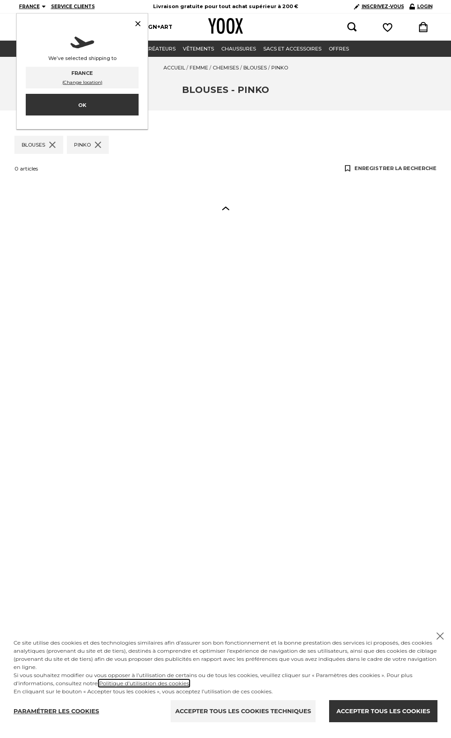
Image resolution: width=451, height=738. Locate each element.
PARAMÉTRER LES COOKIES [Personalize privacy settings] (56, 711)
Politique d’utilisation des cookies (144, 683)
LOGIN (420, 6)
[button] (225, 208)
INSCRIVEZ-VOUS (379, 6)
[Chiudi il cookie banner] (440, 636)
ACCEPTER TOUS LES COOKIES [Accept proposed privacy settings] (383, 711)
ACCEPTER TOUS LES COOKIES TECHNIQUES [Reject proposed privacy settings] (243, 711)
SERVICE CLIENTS (73, 6)
